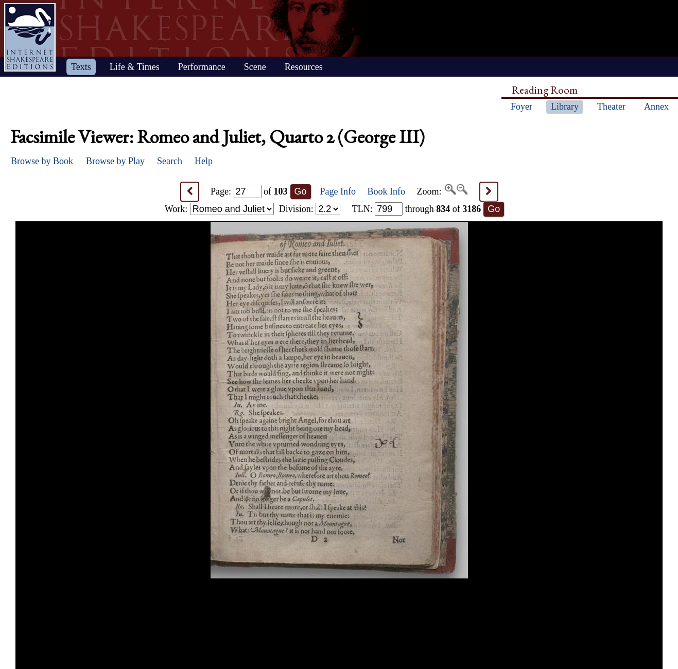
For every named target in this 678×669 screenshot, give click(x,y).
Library (565, 106)
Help (204, 161)
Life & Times (135, 67)
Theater (611, 106)
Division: (310, 209)
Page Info (338, 191)
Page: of (249, 191)
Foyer (521, 106)
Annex (656, 106)
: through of (416, 209)
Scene (255, 67)
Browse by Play (115, 161)
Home (30, 37)
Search (169, 161)
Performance (201, 67)
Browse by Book (42, 161)
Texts (81, 67)
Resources (304, 67)
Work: (219, 209)
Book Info (387, 191)
